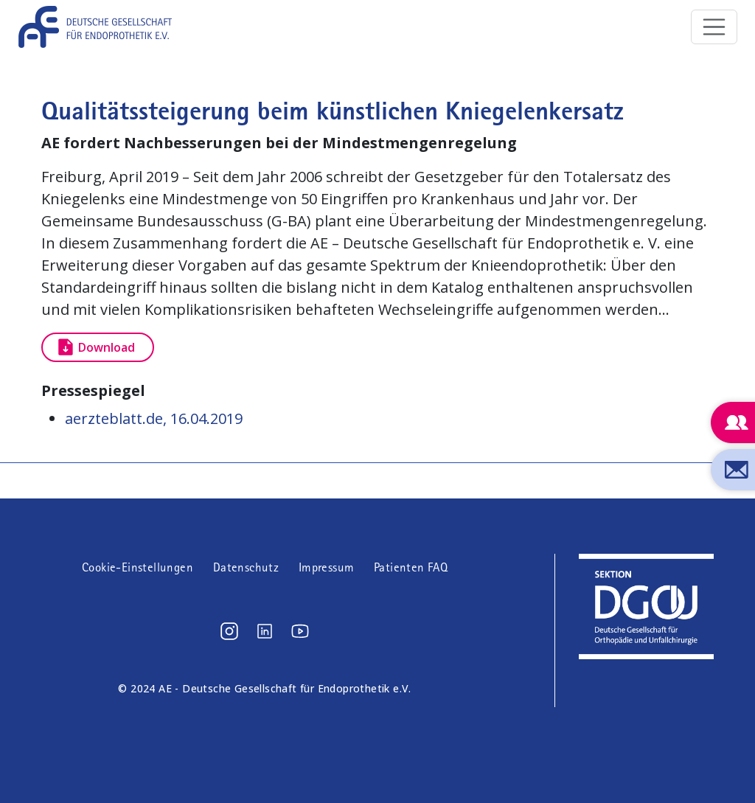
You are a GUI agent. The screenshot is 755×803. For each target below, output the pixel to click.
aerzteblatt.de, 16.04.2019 (154, 418)
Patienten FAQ (411, 567)
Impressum (327, 567)
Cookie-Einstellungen (137, 567)
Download (106, 347)
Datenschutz (246, 567)
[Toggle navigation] (714, 27)
